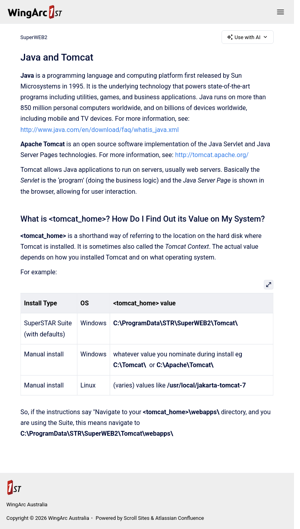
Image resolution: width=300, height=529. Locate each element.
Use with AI (248, 37)
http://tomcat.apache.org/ (212, 155)
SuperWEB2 (33, 37)
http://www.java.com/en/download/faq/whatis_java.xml (99, 130)
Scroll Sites (137, 518)
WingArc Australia (26, 504)
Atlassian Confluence (179, 518)
